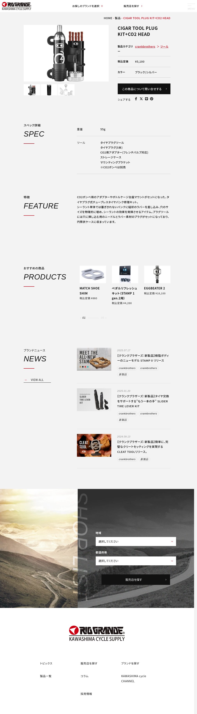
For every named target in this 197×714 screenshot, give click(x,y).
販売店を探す (133, 6)
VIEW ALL (37, 380)
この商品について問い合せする (144, 89)
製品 (118, 18)
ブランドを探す (130, 664)
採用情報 (86, 694)
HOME (108, 18)
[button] (81, 318)
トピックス (46, 664)
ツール (164, 46)
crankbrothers (145, 46)
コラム (84, 677)
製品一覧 (46, 677)
